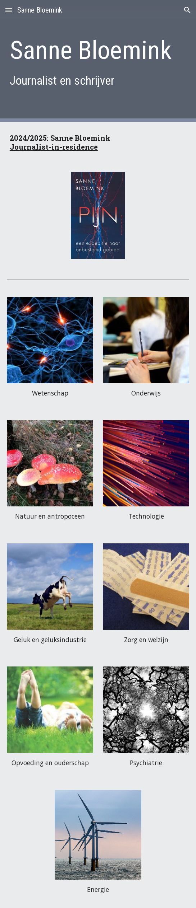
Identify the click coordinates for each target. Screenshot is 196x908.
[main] (98, 61)
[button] (8, 10)
